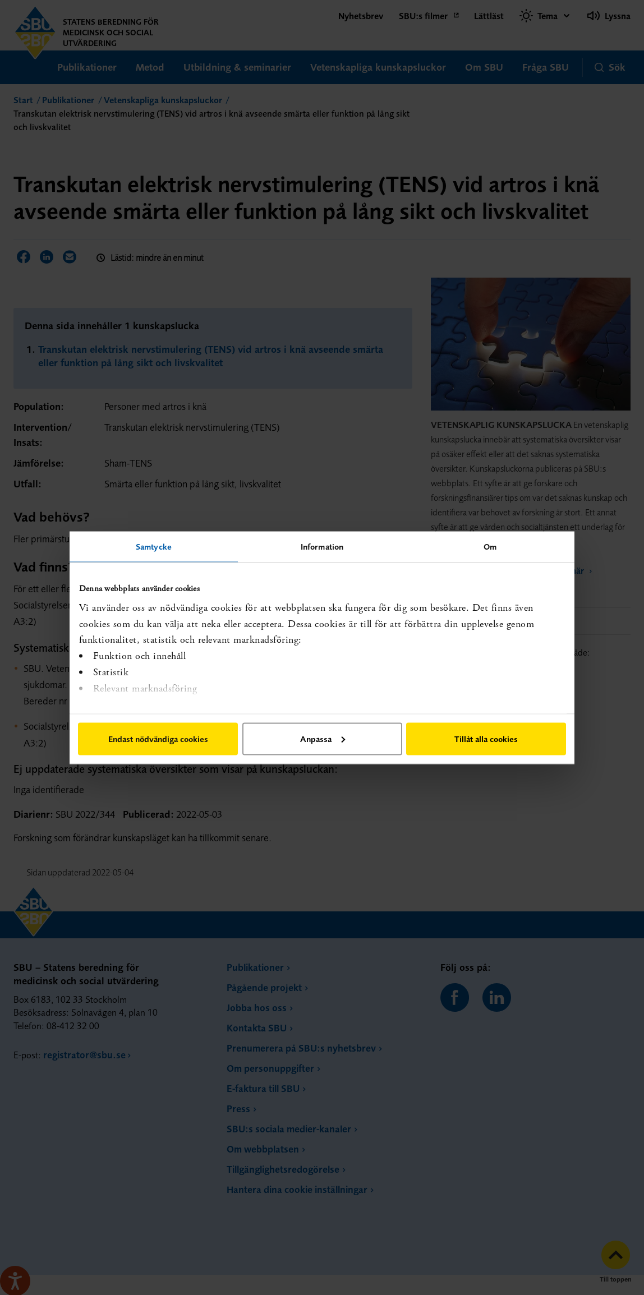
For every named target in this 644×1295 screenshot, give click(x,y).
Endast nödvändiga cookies (158, 738)
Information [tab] (322, 546)
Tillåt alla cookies (486, 738)
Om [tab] (490, 546)
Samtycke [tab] (154, 546)
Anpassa (322, 738)
